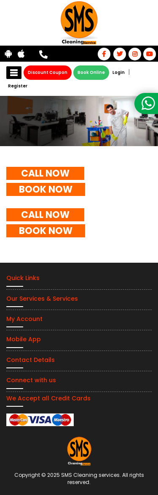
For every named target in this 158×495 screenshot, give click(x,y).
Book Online (91, 72)
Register (17, 86)
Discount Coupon (47, 72)
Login (118, 72)
